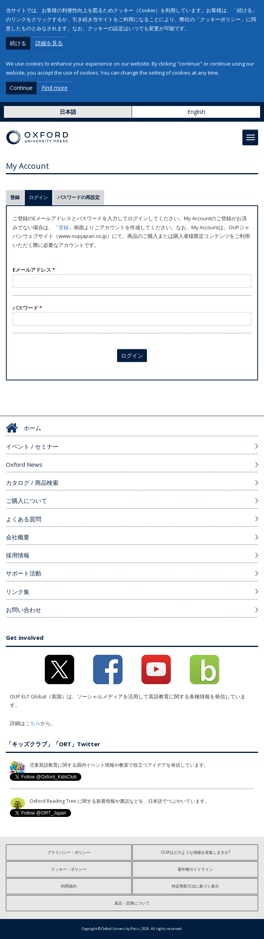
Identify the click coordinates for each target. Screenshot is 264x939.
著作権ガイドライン (195, 869)
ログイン (40, 197)
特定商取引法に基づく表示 (195, 886)
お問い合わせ (23, 610)
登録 (15, 197)
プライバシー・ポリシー (68, 852)
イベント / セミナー (32, 446)
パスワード (27, 307)
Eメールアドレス (34, 269)
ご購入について (26, 500)
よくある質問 (23, 519)
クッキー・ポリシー (68, 869)
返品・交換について (132, 903)
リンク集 (17, 592)
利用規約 (69, 886)
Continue (21, 87)
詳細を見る (49, 43)
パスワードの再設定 (78, 197)
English (196, 111)
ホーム (32, 428)
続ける (18, 43)
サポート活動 (23, 573)
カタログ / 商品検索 (32, 482)
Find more (55, 87)
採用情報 (17, 555)
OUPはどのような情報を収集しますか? (195, 852)
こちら (32, 723)
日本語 (68, 111)
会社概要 (17, 537)
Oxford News (24, 464)
